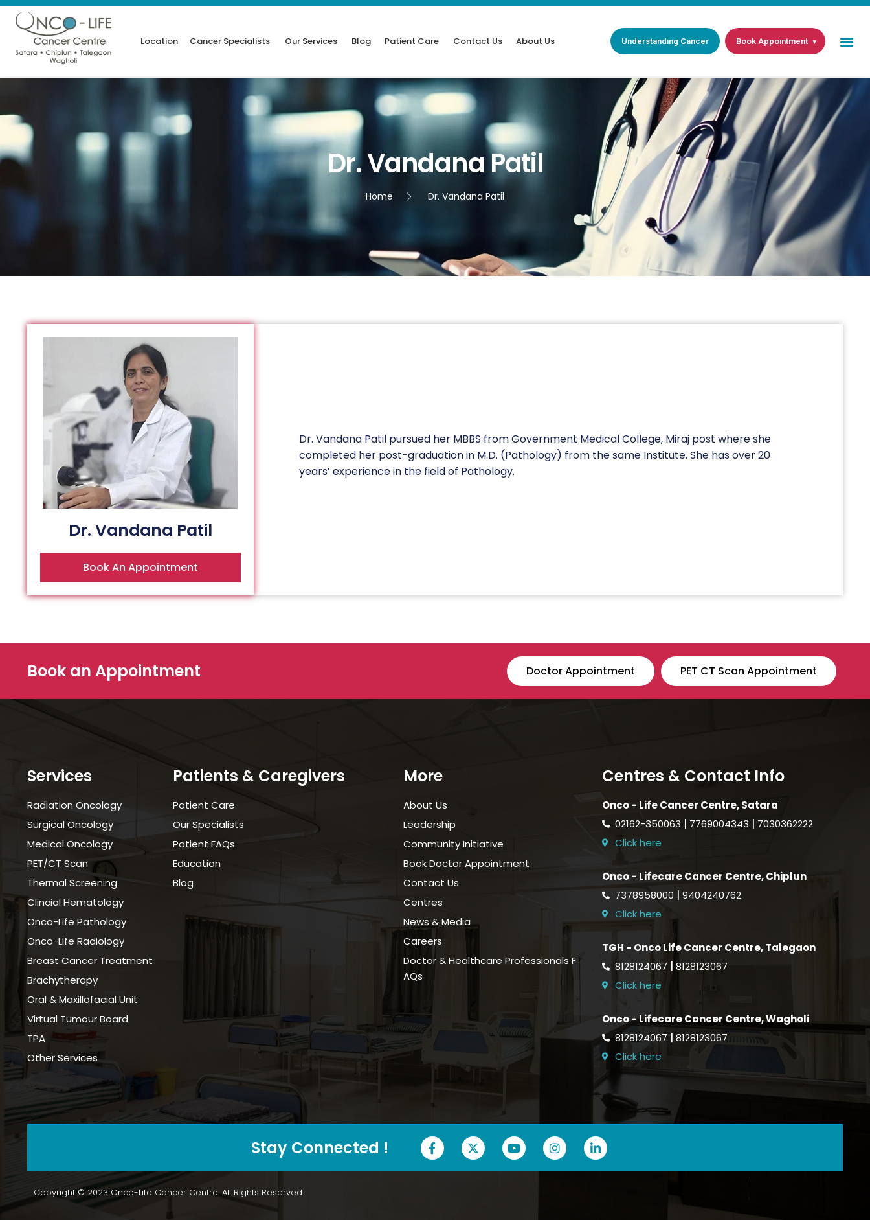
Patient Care (412, 41)
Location (159, 41)
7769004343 (719, 824)
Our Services (311, 41)
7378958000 (644, 895)
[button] (846, 41)
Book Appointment (772, 41)
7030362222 (785, 824)
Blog (361, 41)
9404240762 (711, 895)
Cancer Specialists (230, 41)
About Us (535, 41)
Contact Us (477, 41)
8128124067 (641, 966)
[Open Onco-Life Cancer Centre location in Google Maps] (722, 843)
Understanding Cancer (665, 41)
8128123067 (702, 966)
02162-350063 (648, 824)
